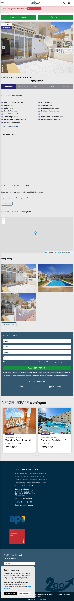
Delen (19, 386)
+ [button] (3, 219)
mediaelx (43, 599)
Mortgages (42, 483)
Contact (55, 17)
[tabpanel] (19, 430)
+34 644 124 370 (26, 502)
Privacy (60, 594)
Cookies (67, 594)
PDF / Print (55, 386)
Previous (3, 47)
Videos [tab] (51, 86)
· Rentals (23, 477)
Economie (66, 86)
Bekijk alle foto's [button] (9, 324)
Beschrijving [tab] (23, 86)
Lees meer (7, 204)
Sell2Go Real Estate (35, 2)
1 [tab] (35, 455)
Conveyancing (20, 483)
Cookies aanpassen (24, 593)
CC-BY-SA (69, 252)
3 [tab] (38, 455)
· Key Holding (43, 480)
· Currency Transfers (31, 483)
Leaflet (46, 252)
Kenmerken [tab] (8, 86)
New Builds (42, 473)
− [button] (3, 222)
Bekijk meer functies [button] (10, 126)
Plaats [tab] (37, 86)
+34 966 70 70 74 (26, 499)
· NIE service (40, 477)
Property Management (31, 480)
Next (70, 47)
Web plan (37, 596)
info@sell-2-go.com (26, 505)
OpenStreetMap (57, 252)
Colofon (52, 594)
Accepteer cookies (10, 593)
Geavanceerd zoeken (34, 9)
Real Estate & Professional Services (26, 473)
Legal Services (31, 477)
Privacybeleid (6, 363)
